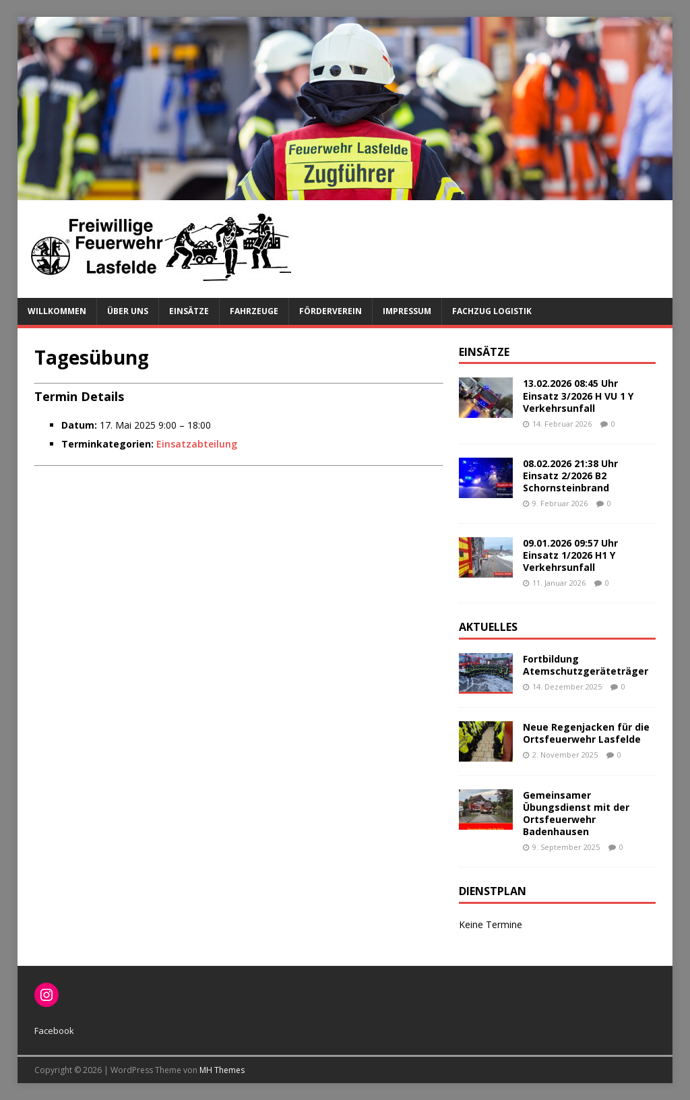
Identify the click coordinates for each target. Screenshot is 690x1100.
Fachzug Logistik (492, 311)
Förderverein (330, 311)
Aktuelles (488, 626)
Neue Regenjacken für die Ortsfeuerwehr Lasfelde (586, 733)
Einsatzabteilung (196, 443)
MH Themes (222, 1070)
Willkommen (57, 311)
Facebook (54, 1031)
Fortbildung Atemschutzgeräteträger (585, 664)
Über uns (127, 311)
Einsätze (189, 311)
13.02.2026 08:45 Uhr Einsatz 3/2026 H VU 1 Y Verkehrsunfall (578, 395)
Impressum (407, 311)
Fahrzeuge (254, 311)
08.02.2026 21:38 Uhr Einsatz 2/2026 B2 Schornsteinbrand (570, 475)
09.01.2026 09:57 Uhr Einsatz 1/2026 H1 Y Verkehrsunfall (570, 555)
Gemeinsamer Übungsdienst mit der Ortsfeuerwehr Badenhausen (576, 813)
